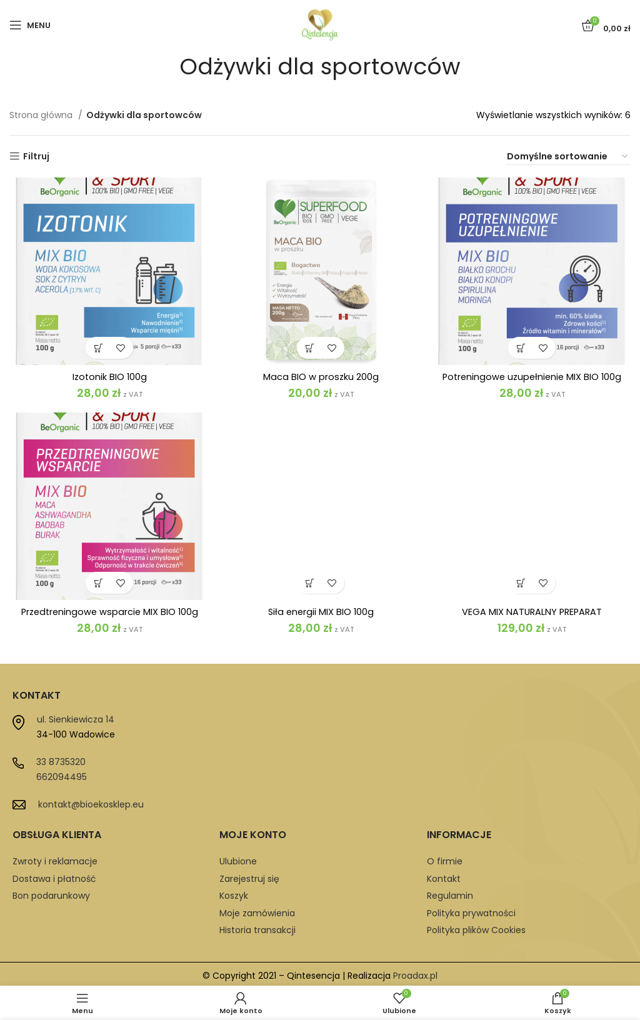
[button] (98, 348)
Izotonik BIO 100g (109, 376)
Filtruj (36, 156)
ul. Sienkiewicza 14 (75, 717)
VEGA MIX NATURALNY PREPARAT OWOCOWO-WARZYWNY (531, 617)
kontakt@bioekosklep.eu (91, 802)
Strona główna (42, 115)
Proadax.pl (415, 973)
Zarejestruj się (249, 875)
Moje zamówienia (257, 910)
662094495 (61, 774)
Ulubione (238, 858)
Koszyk (233, 893)
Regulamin (450, 893)
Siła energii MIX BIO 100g (320, 580)
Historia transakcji (257, 927)
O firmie (444, 858)
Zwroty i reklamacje (55, 858)
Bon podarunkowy (51, 893)
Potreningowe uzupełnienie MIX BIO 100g (531, 376)
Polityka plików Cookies (476, 927)
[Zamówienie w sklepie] (568, 157)
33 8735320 (61, 759)
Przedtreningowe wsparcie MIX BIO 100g (109, 611)
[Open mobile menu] (30, 25)
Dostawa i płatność (54, 875)
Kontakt (444, 875)
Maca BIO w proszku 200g (320, 376)
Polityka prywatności (471, 910)
